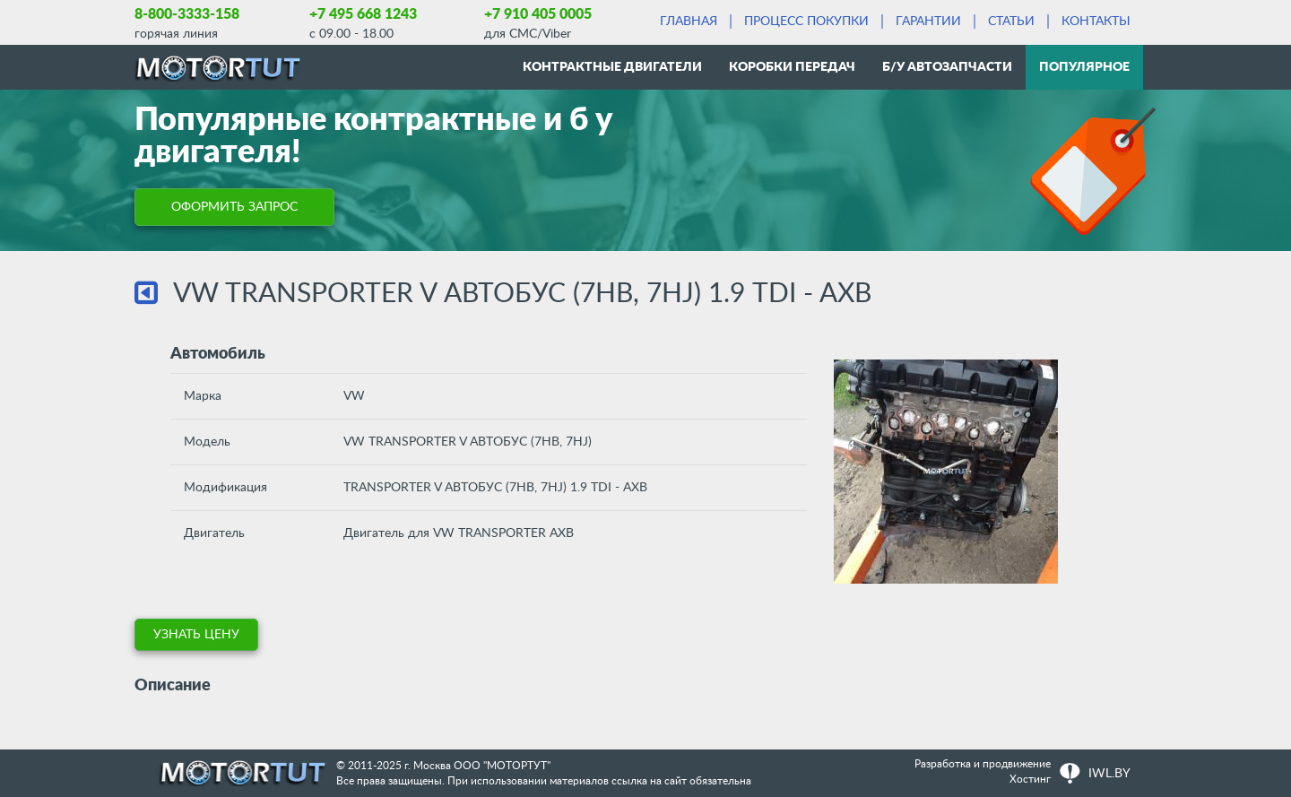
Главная (688, 21)
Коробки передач (792, 67)
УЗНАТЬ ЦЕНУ (196, 634)
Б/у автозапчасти (947, 67)
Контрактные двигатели (612, 67)
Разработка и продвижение (982, 763)
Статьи (1011, 21)
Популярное (1084, 67)
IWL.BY (1109, 773)
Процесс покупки (806, 21)
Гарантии (928, 21)
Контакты (1096, 21)
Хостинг (1030, 779)
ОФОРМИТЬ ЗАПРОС (234, 207)
